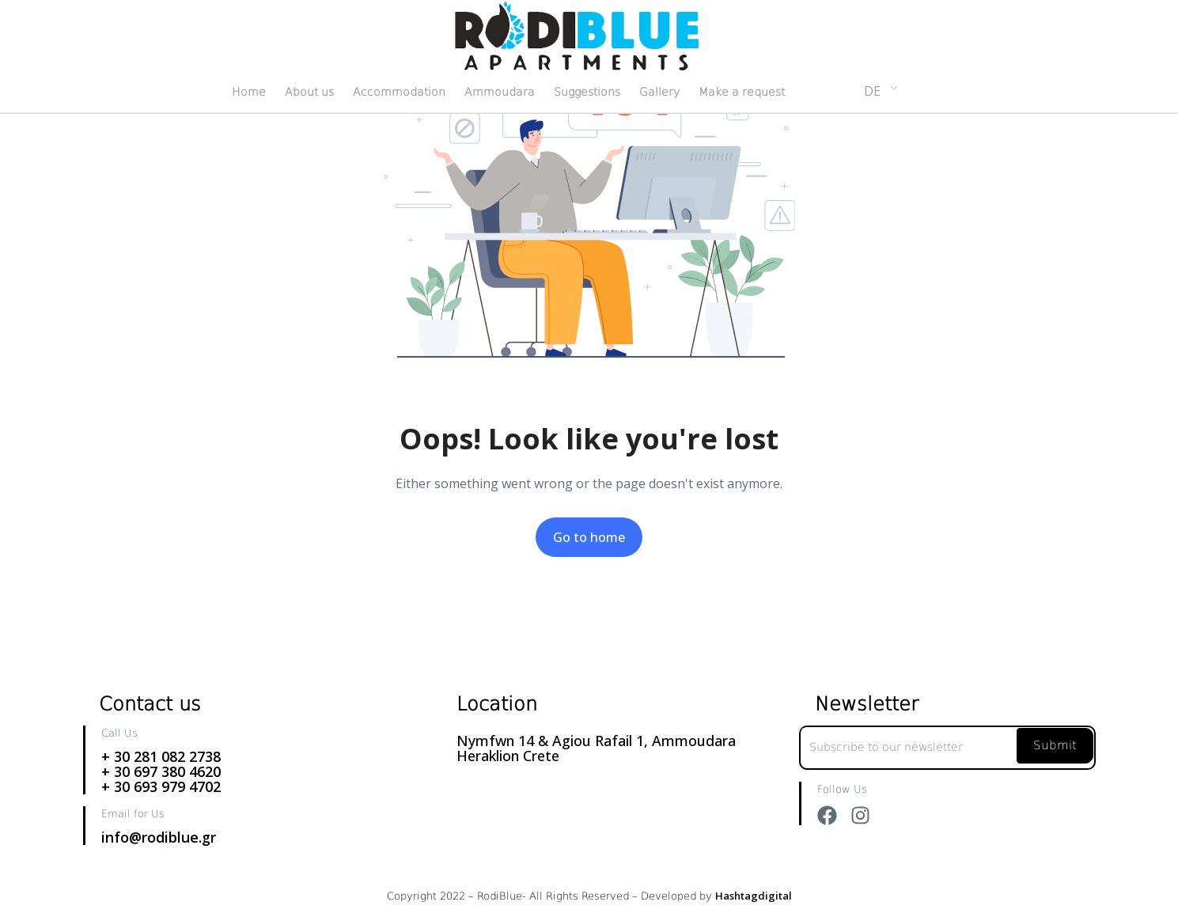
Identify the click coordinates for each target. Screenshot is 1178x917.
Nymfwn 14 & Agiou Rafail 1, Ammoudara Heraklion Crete (596, 748)
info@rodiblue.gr (158, 837)
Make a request (742, 91)
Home (249, 91)
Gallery (659, 91)
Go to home (589, 537)
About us (309, 91)
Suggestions (587, 91)
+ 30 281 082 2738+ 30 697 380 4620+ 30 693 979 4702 (161, 771)
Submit (1055, 745)
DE (872, 91)
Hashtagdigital (753, 896)
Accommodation (399, 91)
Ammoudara (499, 91)
